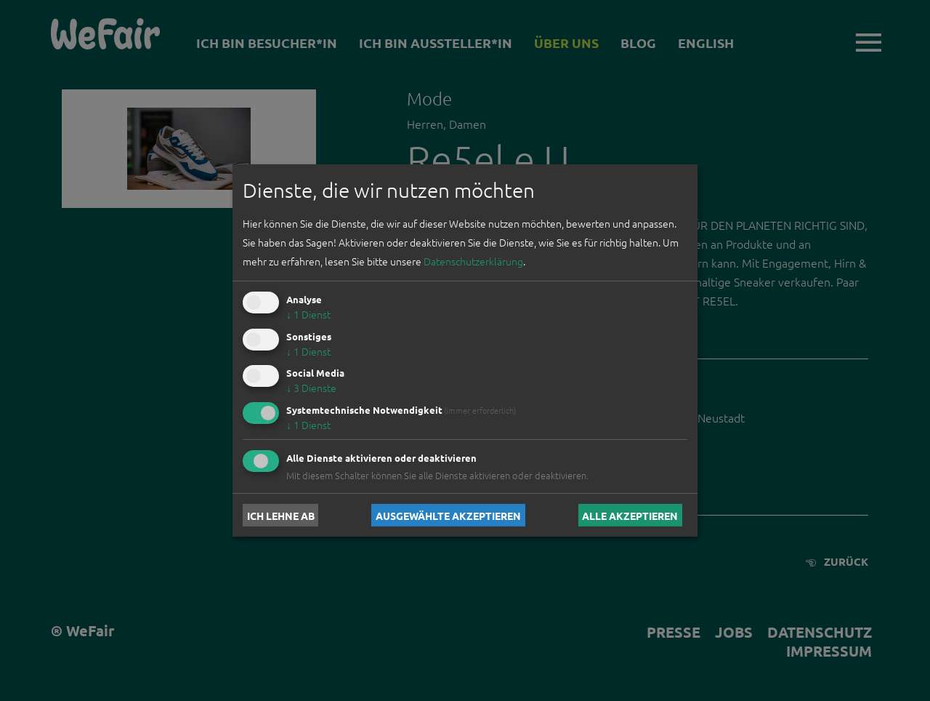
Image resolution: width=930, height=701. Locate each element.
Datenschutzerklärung (473, 261)
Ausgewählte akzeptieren (448, 514)
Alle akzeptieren (630, 514)
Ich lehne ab (281, 514)
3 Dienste (311, 387)
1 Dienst (308, 314)
